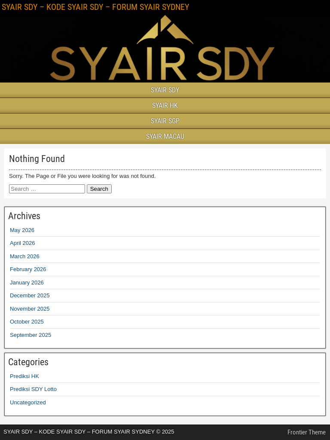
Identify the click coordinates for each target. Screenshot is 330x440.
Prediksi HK (24, 376)
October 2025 (27, 321)
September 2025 (30, 335)
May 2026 (22, 230)
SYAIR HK (165, 105)
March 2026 (25, 256)
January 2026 (27, 282)
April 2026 (22, 243)
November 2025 (30, 309)
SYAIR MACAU (165, 136)
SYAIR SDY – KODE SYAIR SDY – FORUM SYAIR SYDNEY (95, 7)
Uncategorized (28, 402)
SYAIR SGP (165, 121)
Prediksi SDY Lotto (33, 389)
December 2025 (30, 295)
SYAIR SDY (165, 90)
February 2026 (28, 269)
